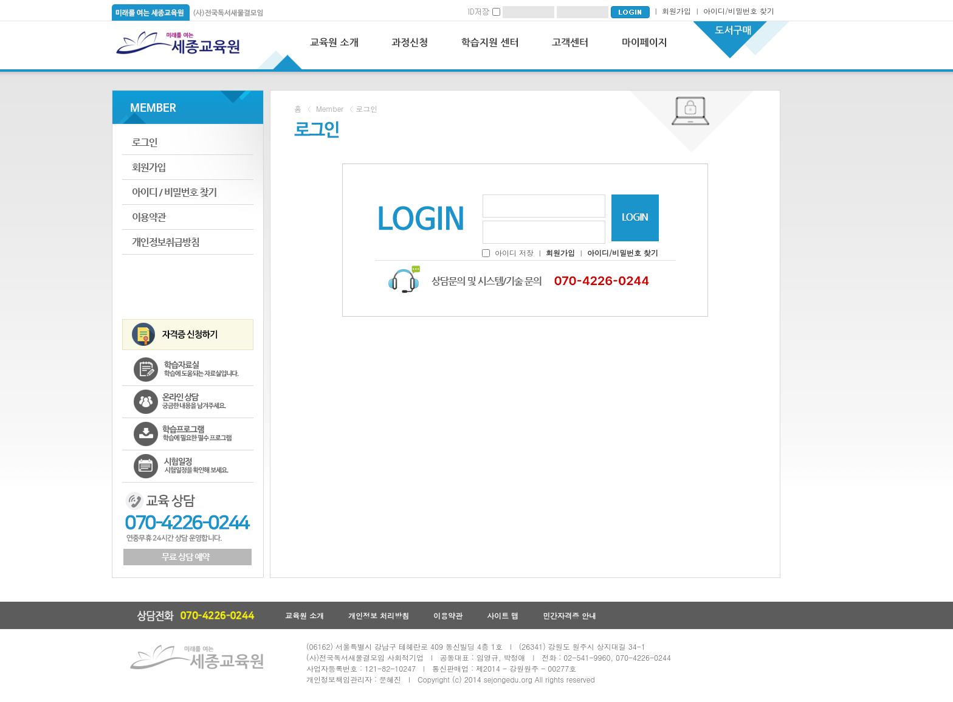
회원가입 (676, 10)
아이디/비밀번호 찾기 (738, 10)
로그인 (187, 142)
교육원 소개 (304, 615)
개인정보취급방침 (187, 242)
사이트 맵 (502, 615)
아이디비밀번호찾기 (187, 192)
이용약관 (187, 217)
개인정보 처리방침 (378, 615)
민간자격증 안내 (569, 615)
